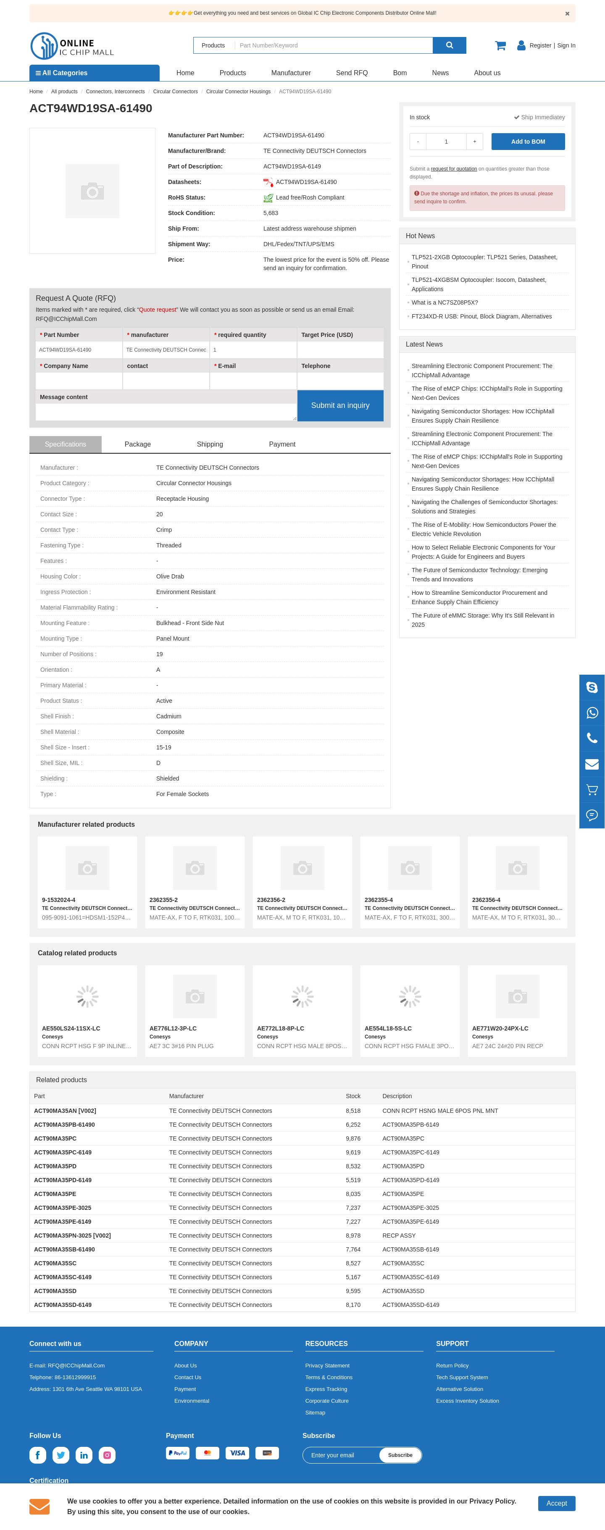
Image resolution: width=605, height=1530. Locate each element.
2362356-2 (271, 899)
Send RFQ (352, 72)
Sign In (566, 45)
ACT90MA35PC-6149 (63, 1152)
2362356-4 (486, 899)
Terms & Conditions (329, 1377)
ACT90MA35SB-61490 (64, 1249)
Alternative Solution (459, 1389)
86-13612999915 (75, 1377)
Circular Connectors (175, 92)
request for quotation (454, 169)
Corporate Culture (327, 1401)
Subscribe (400, 1455)
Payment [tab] (282, 444)
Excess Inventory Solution (467, 1401)
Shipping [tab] (210, 444)
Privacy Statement (327, 1365)
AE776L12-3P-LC (173, 1028)
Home (185, 72)
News (440, 72)
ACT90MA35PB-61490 (64, 1124)
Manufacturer (291, 72)
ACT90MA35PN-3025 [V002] (72, 1235)
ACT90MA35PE (55, 1194)
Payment (185, 1389)
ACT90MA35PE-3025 (62, 1207)
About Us (185, 1365)
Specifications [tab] (66, 444)
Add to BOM (528, 141)
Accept (557, 1503)
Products (233, 72)
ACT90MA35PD (55, 1166)
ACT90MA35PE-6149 (62, 1221)
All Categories (61, 72)
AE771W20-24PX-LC (500, 1028)
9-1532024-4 (58, 899)
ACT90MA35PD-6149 (63, 1180)
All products (64, 92)
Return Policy (452, 1365)
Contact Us (187, 1377)
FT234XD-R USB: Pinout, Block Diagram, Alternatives (482, 316)
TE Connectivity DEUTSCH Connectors (314, 150)
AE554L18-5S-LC (388, 1028)
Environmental (191, 1401)
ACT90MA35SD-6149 (63, 1304)
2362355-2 (164, 899)
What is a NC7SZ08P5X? (445, 302)
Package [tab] (138, 444)
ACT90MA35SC (55, 1263)
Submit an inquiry (340, 405)
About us (487, 72)
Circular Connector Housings (238, 92)
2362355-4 (379, 899)
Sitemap (315, 1412)
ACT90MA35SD (55, 1291)
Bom (400, 72)
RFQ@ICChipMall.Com (76, 1365)
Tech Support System (462, 1377)
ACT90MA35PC (55, 1138)
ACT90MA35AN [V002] (65, 1110)
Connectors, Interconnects (115, 92)
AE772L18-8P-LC (280, 1028)
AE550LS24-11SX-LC (71, 1028)
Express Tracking (326, 1389)
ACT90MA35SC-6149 (63, 1277)
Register (541, 45)
